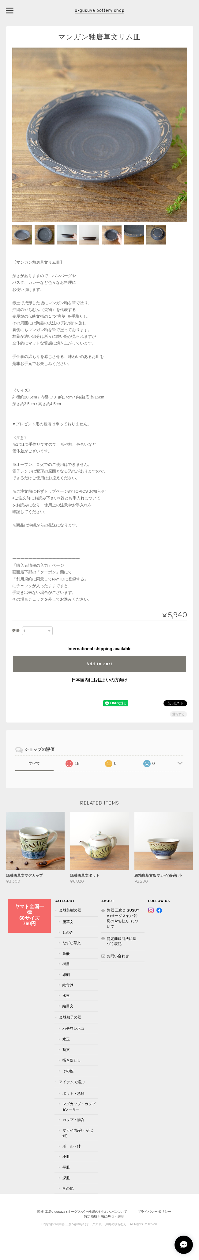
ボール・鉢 (71, 1146)
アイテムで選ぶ (72, 1082)
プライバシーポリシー (154, 1211)
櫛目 (66, 964)
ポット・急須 (73, 1093)
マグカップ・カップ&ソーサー (79, 1106)
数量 (16, 631)
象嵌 (66, 953)
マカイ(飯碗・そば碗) (77, 1133)
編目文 (67, 1006)
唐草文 (67, 922)
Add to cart (99, 664)
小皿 (66, 1156)
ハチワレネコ (73, 1028)
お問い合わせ (118, 956)
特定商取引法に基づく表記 (121, 941)
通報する (178, 714)
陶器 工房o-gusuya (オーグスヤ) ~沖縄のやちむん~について (123, 918)
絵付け (67, 985)
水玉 (66, 996)
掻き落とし (71, 1060)
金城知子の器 (70, 1017)
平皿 (66, 1167)
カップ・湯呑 (73, 1120)
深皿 (66, 1178)
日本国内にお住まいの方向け (99, 679)
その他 (67, 1071)
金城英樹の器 (70, 910)
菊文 (66, 1049)
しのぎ (67, 932)
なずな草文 (71, 943)
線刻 (66, 974)
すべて (34, 763)
